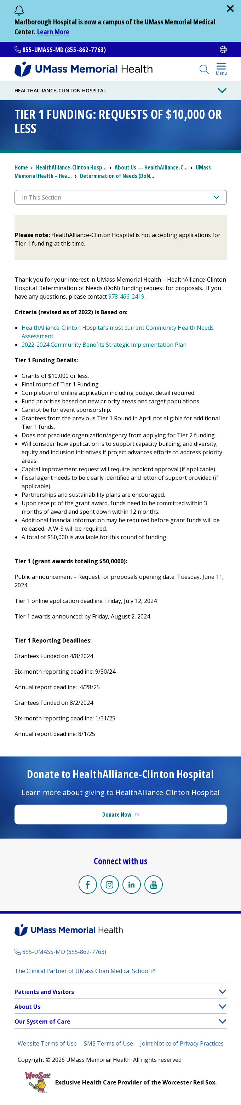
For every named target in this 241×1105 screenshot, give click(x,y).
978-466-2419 (126, 296)
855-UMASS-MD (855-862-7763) (64, 49)
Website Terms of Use (47, 1043)
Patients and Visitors (44, 992)
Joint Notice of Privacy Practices (182, 1043)
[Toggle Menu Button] (222, 90)
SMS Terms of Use (108, 1043)
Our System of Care (42, 1021)
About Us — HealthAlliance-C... (151, 167)
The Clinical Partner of (82, 971)
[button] (222, 991)
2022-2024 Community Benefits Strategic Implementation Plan (104, 345)
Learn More (53, 31)
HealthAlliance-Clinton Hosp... (71, 167)
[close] (230, 8)
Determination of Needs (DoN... (117, 176)
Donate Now (116, 814)
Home (21, 167)
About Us (27, 1007)
